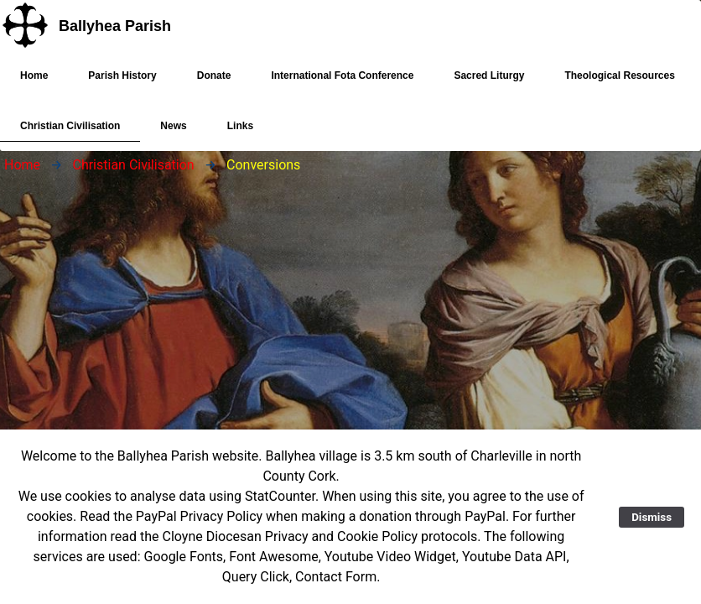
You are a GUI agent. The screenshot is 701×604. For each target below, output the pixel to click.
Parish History (122, 75)
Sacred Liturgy (489, 84)
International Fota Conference (342, 75)
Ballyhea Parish (115, 26)
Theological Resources (619, 84)
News (173, 134)
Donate (214, 75)
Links (240, 126)
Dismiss (651, 517)
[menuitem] (34, 75)
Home (34, 75)
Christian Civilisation (70, 129)
